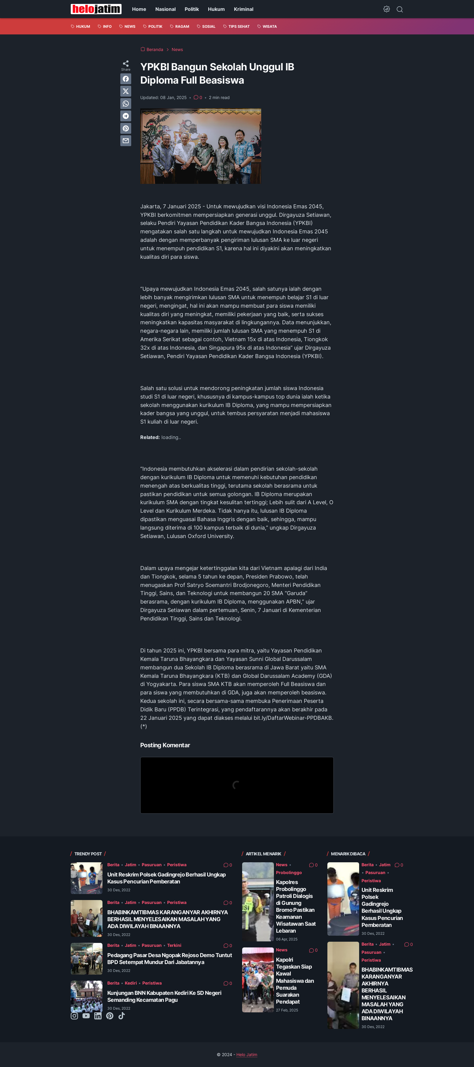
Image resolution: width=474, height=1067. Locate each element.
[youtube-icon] (86, 1016)
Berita (113, 864)
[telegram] (125, 116)
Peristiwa (177, 864)
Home (139, 9)
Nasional (165, 9)
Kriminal (243, 9)
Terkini (174, 945)
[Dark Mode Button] (386, 9)
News (281, 864)
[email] (125, 140)
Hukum (216, 9)
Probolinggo (289, 872)
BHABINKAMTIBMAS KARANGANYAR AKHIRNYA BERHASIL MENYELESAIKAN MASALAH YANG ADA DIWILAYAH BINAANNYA (167, 919)
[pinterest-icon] (109, 1016)
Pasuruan (152, 864)
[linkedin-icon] (98, 1016)
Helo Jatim (246, 1054)
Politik (192, 9)
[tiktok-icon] (121, 1016)
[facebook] (125, 78)
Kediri (131, 982)
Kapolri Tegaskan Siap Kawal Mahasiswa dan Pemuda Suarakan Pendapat (295, 980)
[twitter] (125, 91)
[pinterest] (125, 128)
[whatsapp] (125, 103)
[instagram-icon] (74, 1016)
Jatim (130, 864)
